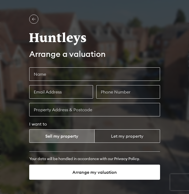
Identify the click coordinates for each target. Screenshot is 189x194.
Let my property (127, 136)
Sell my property (61, 136)
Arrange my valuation (94, 172)
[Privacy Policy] (126, 158)
